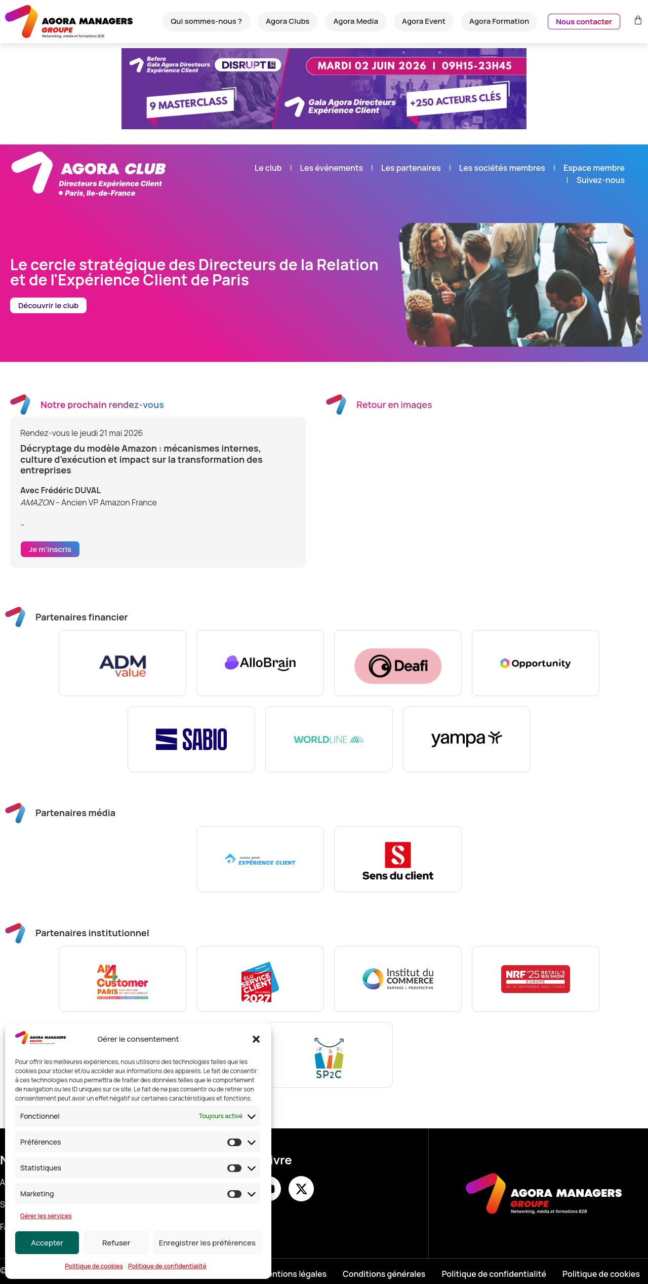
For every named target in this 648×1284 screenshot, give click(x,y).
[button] (256, 1039)
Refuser (116, 1242)
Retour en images (394, 404)
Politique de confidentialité (167, 1266)
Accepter (47, 1242)
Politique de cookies (94, 1266)
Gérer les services (46, 1216)
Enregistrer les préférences (207, 1242)
